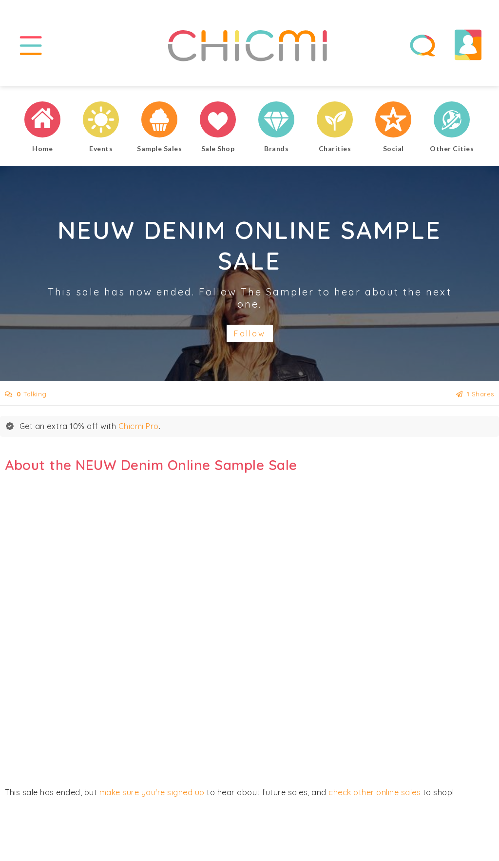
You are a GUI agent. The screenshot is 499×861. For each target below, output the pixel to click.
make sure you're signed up (152, 792)
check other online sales (374, 792)
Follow (250, 333)
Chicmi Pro (138, 426)
